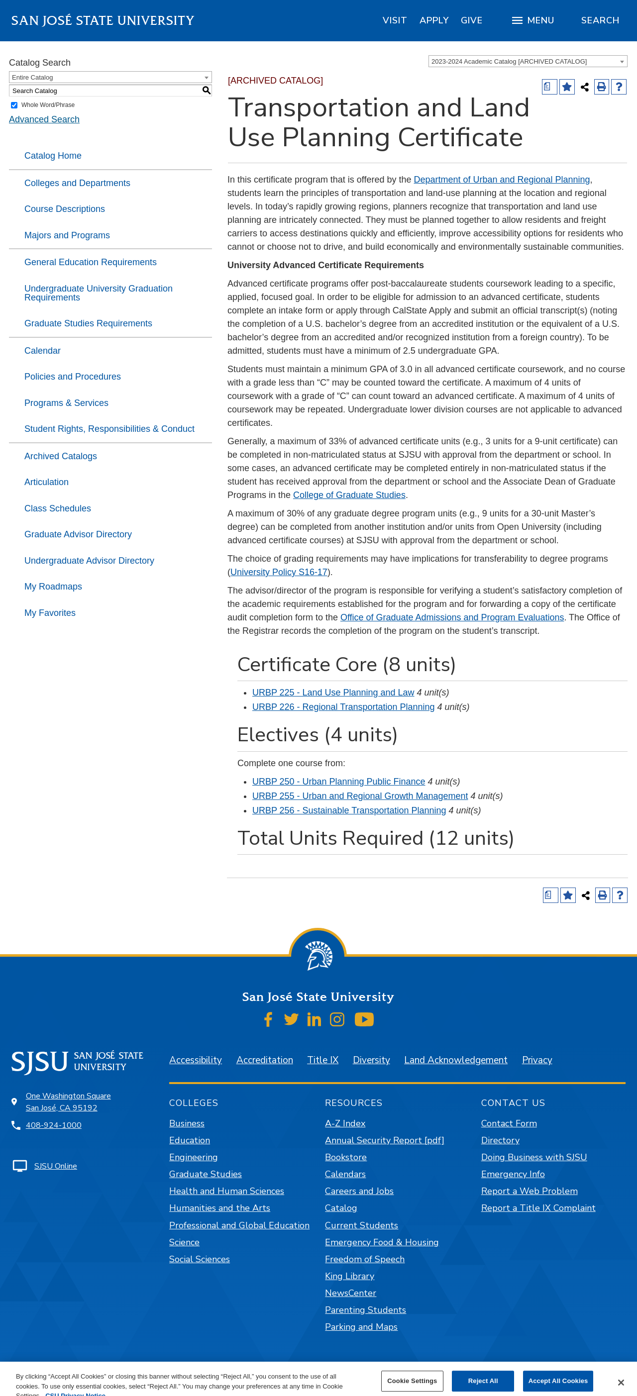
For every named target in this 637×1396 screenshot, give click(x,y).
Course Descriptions (64, 209)
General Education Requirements (90, 262)
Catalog (341, 1208)
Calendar (42, 351)
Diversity (371, 1060)
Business (187, 1123)
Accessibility (195, 1060)
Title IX (322, 1060)
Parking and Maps (361, 1327)
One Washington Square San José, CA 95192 (68, 1102)
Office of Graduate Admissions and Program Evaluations (452, 617)
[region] (395, 20)
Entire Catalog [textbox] (32, 77)
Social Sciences (199, 1259)
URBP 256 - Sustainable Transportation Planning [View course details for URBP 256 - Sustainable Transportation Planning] (349, 810)
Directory (500, 1140)
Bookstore (346, 1157)
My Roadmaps (53, 587)
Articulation (46, 482)
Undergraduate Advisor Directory (89, 561)
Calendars (345, 1174)
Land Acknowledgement (456, 1060)
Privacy (537, 1060)
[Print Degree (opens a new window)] (549, 87)
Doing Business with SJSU (534, 1157)
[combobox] (528, 61)
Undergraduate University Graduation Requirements (98, 293)
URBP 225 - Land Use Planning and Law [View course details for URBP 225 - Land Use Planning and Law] (333, 693)
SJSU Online (55, 1166)
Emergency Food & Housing (382, 1242)
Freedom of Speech (365, 1259)
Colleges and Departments (77, 183)
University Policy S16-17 (278, 572)
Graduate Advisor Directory (78, 534)
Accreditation (264, 1060)
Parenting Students (365, 1310)
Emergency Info (513, 1174)
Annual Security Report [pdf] (384, 1140)
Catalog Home (53, 156)
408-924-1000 (54, 1125)
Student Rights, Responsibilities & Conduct (109, 429)
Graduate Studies (205, 1174)
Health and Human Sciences (226, 1191)
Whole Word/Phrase (48, 104)
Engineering (193, 1157)
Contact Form (509, 1123)
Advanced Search (44, 119)
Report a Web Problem (529, 1191)
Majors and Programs (67, 235)
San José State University (103, 20)
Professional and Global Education (239, 1225)
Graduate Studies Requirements (88, 323)
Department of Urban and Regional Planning (502, 180)
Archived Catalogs (60, 456)
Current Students (361, 1225)
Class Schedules (57, 508)
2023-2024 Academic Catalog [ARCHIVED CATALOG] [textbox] (509, 61)
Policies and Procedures (72, 377)
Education (189, 1140)
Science (184, 1242)
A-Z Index (345, 1123)
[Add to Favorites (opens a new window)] (567, 87)
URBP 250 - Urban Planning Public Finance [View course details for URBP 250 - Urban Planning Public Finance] (338, 782)
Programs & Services (66, 403)
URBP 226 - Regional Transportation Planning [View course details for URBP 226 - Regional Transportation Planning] (343, 707)
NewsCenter (350, 1293)
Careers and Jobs (359, 1191)
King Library (349, 1276)
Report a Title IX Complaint (538, 1208)
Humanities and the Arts (219, 1208)
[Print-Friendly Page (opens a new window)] (602, 87)
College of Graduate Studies (349, 495)
